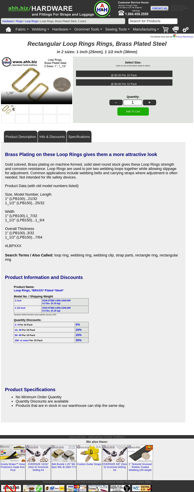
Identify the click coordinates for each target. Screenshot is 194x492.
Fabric (21, 29)
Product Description (20, 136)
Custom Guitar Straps (89, 463)
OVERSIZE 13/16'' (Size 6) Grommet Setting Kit (38, 466)
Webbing (39, 29)
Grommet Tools (86, 29)
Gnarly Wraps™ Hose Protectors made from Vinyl (13, 466)
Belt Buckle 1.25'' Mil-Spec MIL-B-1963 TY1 (63, 465)
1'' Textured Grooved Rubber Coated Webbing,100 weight (140, 466)
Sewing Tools (116, 29)
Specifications (79, 136)
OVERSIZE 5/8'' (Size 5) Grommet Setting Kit (114, 466)
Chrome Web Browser (183, 37)
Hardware (8, 21)
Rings (19, 21)
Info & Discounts (52, 136)
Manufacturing (144, 29)
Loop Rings (31, 21)
